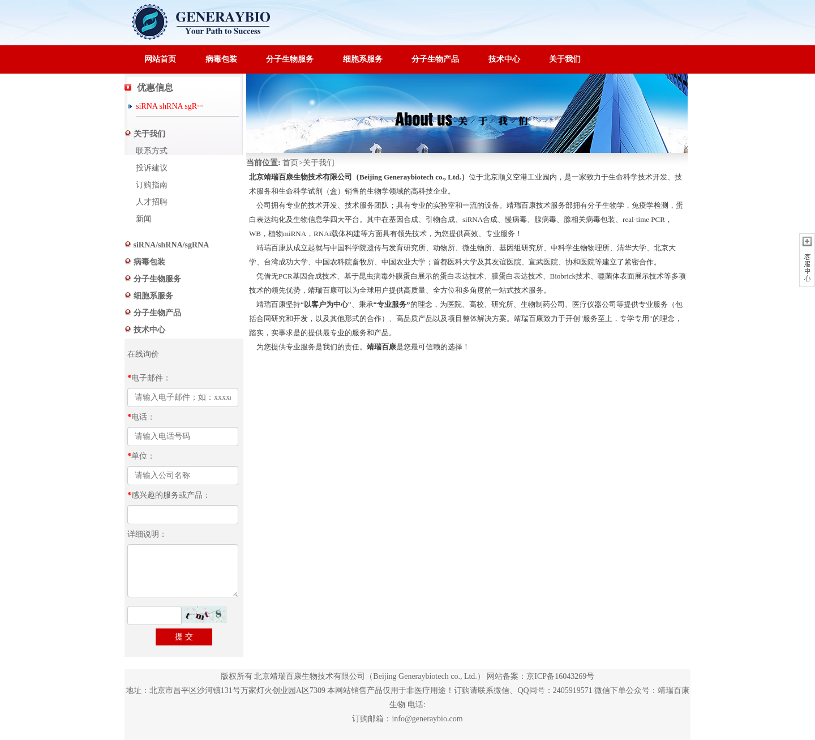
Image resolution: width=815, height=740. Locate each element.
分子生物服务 (290, 59)
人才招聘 (152, 202)
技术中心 (504, 59)
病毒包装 (221, 59)
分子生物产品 (435, 59)
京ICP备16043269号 (560, 676)
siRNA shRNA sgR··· (169, 106)
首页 (290, 163)
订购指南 (152, 185)
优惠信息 (155, 87)
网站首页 (160, 59)
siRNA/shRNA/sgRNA (170, 245)
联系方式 (152, 151)
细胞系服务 (363, 59)
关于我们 (565, 59)
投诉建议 (152, 168)
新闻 (144, 219)
